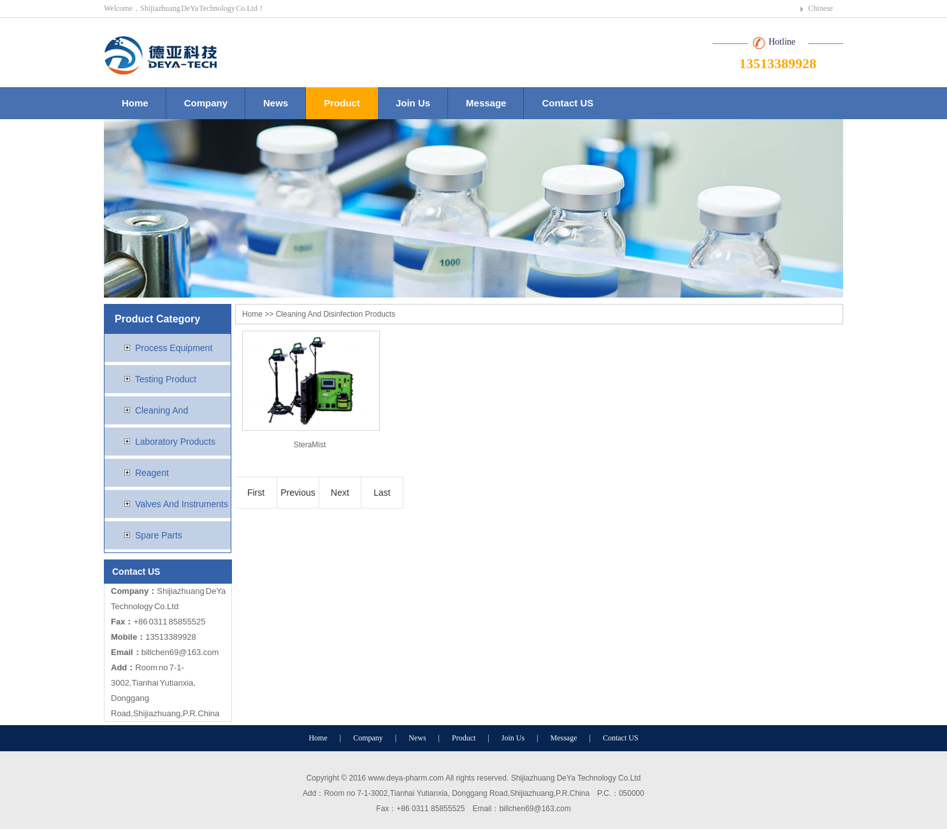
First (255, 492)
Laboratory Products (164, 441)
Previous (297, 492)
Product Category (157, 319)
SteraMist (310, 444)
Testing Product (155, 379)
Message (486, 102)
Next (340, 492)
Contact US (567, 102)
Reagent (141, 473)
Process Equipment (163, 348)
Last (381, 492)
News (275, 102)
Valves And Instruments (171, 504)
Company (206, 102)
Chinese (820, 8)
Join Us (413, 102)
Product (342, 102)
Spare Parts (148, 535)
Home (135, 102)
